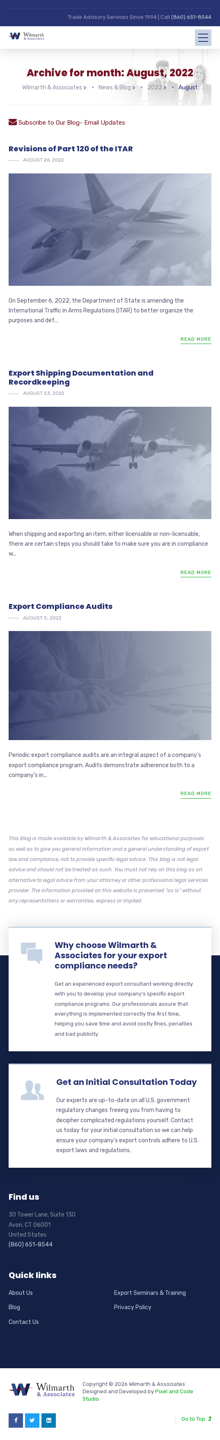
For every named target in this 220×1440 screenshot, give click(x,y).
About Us (21, 1293)
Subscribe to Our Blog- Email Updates (67, 122)
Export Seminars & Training (150, 1293)
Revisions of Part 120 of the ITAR (71, 149)
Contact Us (24, 1322)
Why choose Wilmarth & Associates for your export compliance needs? (111, 955)
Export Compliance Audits (60, 606)
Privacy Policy (132, 1307)
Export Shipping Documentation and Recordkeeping (81, 377)
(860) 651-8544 (191, 17)
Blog (14, 1307)
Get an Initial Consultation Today (126, 1082)
